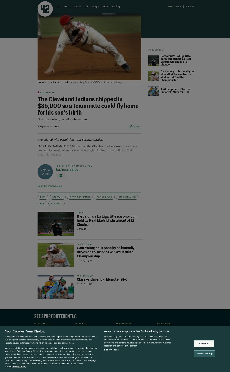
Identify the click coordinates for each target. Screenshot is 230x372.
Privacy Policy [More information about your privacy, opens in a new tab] (19, 366)
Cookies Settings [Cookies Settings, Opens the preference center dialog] (204, 353)
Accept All (204, 344)
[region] (115, 349)
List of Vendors (111, 350)
